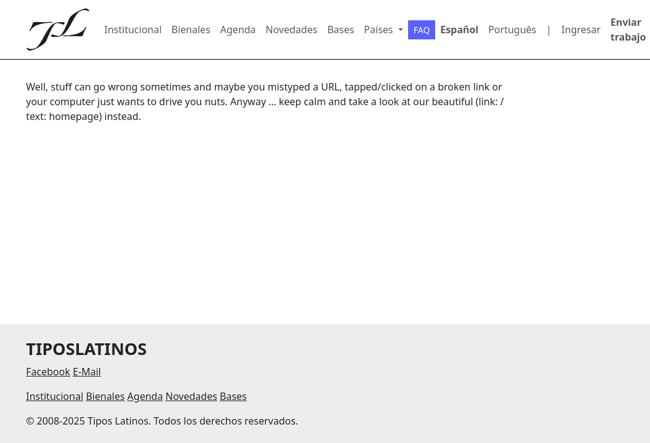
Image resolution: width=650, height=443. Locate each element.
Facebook (48, 371)
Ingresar (581, 29)
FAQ (422, 30)
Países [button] (379, 29)
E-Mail (87, 371)
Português (512, 29)
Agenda (238, 29)
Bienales (191, 29)
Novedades (292, 29)
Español (459, 29)
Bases (341, 29)
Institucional (133, 29)
